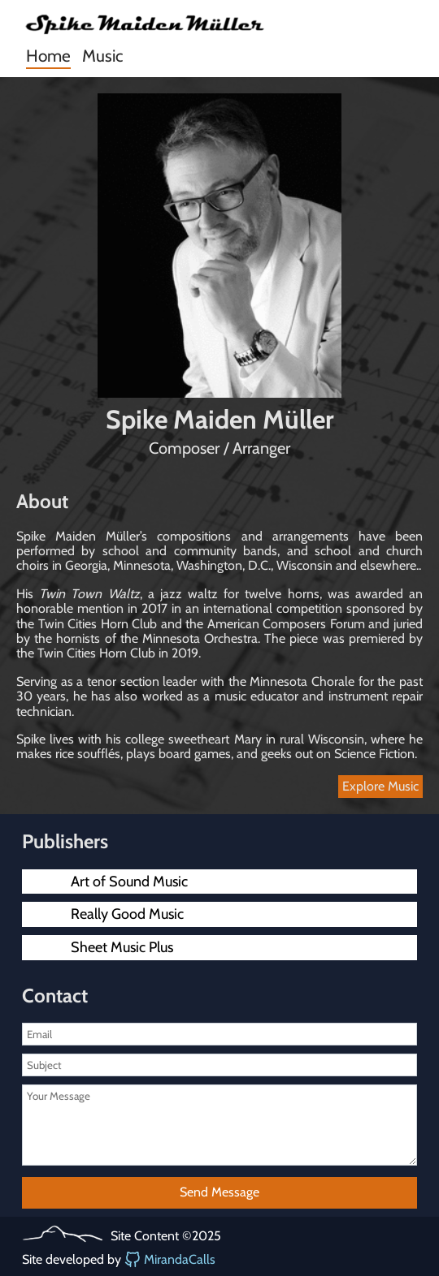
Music (102, 55)
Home (48, 55)
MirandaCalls (169, 1260)
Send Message (219, 1192)
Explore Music (380, 786)
